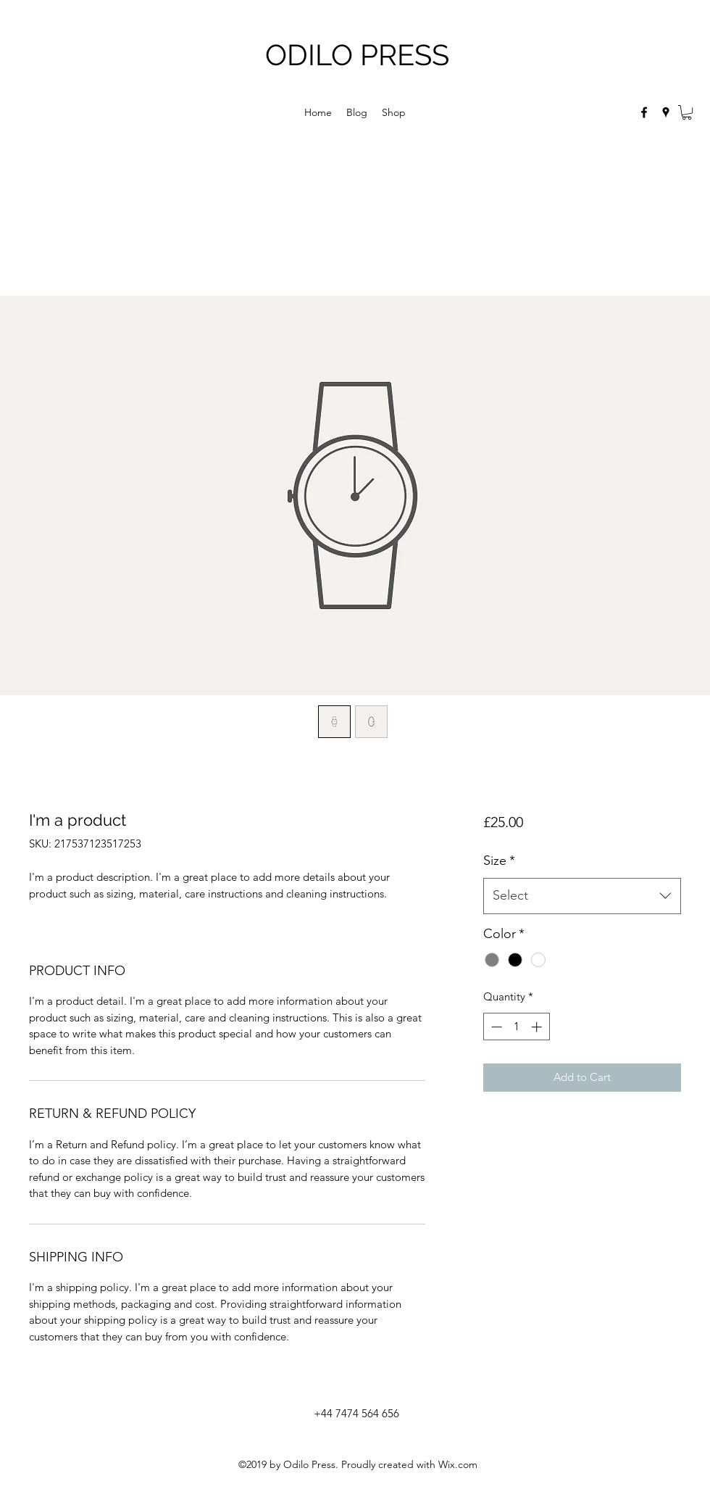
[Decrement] (495, 1026)
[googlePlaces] (666, 112)
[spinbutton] (516, 1026)
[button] (687, 112)
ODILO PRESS (357, 55)
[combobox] (582, 896)
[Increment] (538, 1026)
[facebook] (644, 112)
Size (499, 860)
